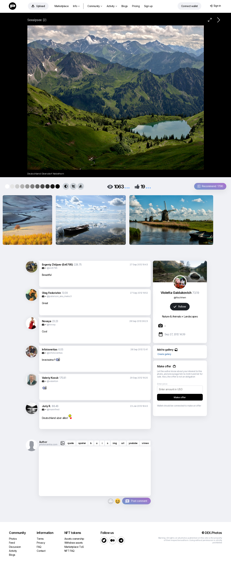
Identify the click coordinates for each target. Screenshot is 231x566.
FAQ (39, 546)
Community (94, 6)
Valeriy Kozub (50, 377)
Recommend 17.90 (210, 186)
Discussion (15, 546)
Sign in (215, 5)
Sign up (148, 6)
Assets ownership (74, 538)
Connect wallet (189, 6)
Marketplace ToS (74, 546)
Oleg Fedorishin (51, 292)
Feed (12, 542)
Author (43, 441)
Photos (13, 538)
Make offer (180, 397)
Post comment (139, 500)
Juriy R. (46, 406)
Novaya (46, 321)
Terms (40, 538)
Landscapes (191, 316)
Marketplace (62, 6)
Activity (112, 6)
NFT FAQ (69, 550)
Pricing (136, 6)
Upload (38, 6)
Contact (41, 550)
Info (76, 6)
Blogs (124, 6)
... (127, 186)
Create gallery (164, 354)
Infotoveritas (49, 349)
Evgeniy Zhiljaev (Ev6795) (57, 264)
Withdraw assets (73, 542)
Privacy (41, 542)
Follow (180, 306)
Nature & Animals (171, 316)
